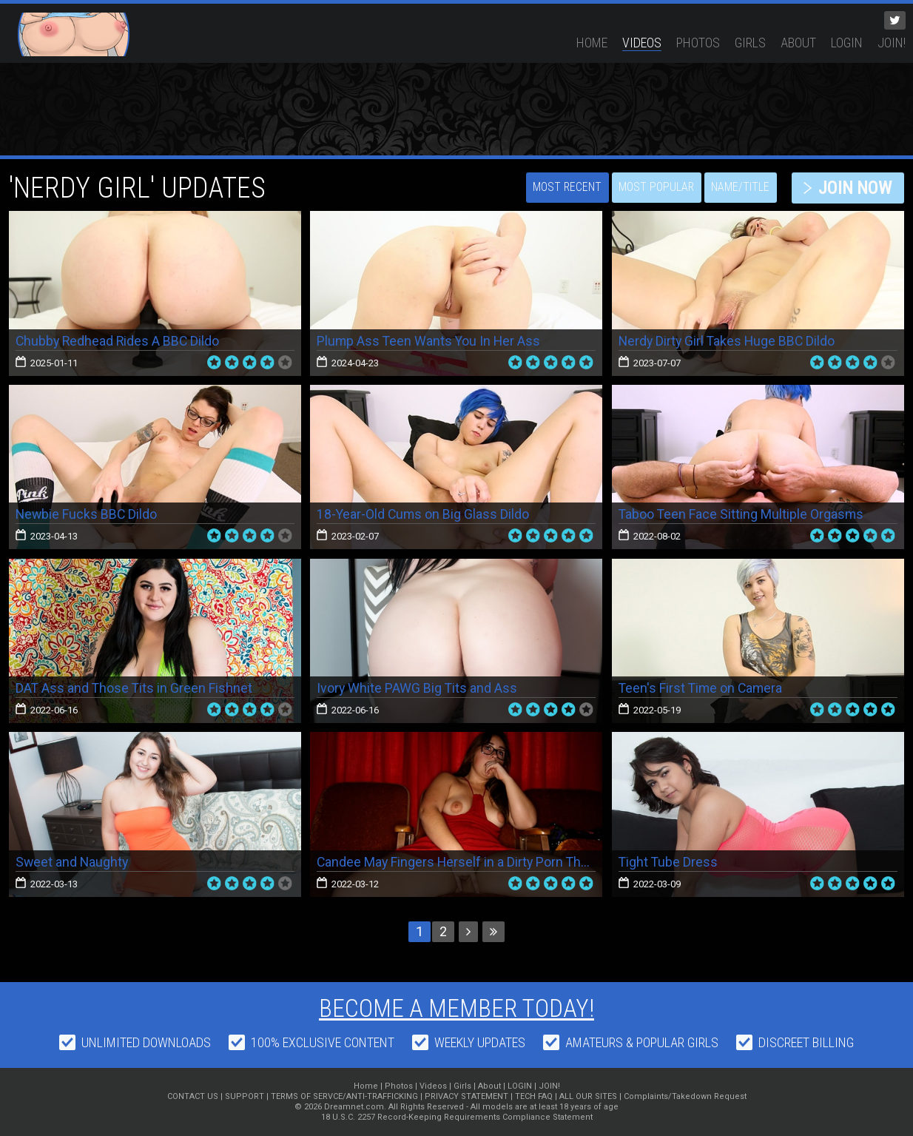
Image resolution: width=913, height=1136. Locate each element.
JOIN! (891, 42)
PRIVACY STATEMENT (466, 1096)
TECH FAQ (534, 1096)
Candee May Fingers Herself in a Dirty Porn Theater (466, 862)
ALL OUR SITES (588, 1096)
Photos (698, 42)
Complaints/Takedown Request (685, 1096)
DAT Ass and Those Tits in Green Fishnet (135, 688)
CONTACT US (192, 1096)
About (798, 42)
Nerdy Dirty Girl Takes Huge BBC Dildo (729, 341)
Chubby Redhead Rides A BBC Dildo (119, 341)
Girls (750, 42)
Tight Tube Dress (669, 862)
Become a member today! (457, 1008)
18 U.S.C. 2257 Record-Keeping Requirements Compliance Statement (457, 1117)
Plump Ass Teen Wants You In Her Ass (430, 341)
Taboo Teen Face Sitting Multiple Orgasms (742, 514)
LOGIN (847, 42)
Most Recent (558, 188)
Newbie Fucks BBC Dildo (87, 514)
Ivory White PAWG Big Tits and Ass (418, 688)
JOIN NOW (851, 187)
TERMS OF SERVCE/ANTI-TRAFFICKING (344, 1096)
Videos (641, 42)
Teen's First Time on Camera (702, 688)
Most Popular (648, 188)
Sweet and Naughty (73, 862)
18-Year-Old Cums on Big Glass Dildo (424, 514)
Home (591, 42)
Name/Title (733, 188)
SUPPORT (244, 1096)
